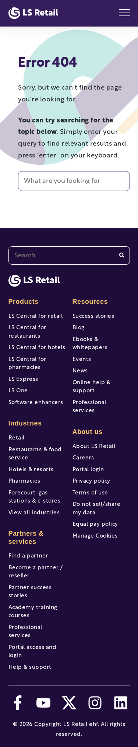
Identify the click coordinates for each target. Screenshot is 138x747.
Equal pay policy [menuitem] (95, 524)
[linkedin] (120, 702)
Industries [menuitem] (25, 423)
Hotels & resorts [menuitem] (31, 470)
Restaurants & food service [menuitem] (35, 454)
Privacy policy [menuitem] (91, 481)
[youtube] (43, 702)
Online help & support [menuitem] (91, 387)
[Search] (122, 255)
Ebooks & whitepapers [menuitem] (90, 344)
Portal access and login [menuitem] (32, 652)
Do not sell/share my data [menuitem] (96, 509)
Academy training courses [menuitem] (32, 612)
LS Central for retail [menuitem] (35, 316)
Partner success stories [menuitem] (30, 592)
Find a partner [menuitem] (28, 556)
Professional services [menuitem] (25, 632)
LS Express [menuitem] (23, 379)
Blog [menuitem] (78, 328)
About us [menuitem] (87, 431)
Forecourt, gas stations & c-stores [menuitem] (34, 497)
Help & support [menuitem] (30, 667)
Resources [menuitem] (90, 301)
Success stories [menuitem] (93, 316)
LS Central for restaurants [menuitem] (27, 332)
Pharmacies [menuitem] (24, 481)
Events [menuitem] (81, 359)
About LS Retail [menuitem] (94, 446)
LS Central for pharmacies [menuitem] (27, 364)
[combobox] (69, 255)
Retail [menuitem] (16, 438)
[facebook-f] (17, 702)
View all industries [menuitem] (34, 513)
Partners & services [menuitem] (26, 537)
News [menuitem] (80, 371)
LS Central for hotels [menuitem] (37, 348)
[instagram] (95, 702)
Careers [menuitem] (83, 458)
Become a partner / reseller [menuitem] (35, 572)
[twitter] (69, 702)
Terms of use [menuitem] (90, 493)
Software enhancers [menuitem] (35, 403)
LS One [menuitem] (18, 391)
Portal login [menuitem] (88, 470)
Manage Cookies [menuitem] (95, 536)
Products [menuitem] (23, 301)
